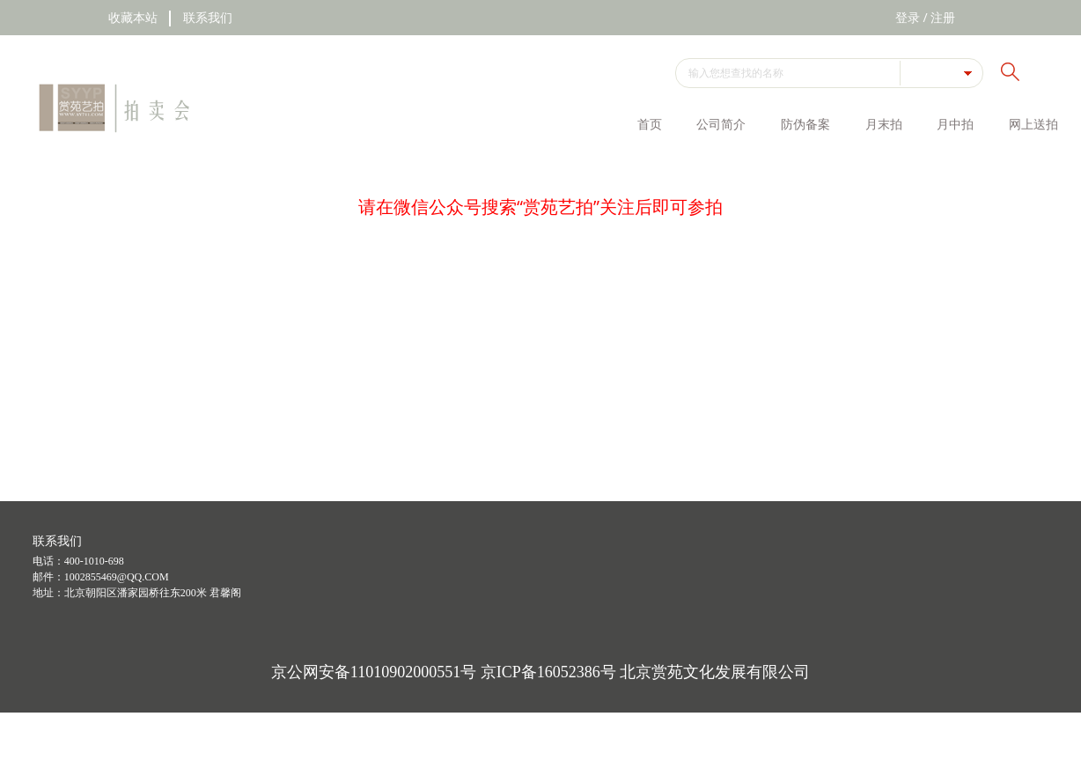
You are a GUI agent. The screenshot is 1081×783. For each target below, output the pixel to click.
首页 (649, 123)
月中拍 (955, 123)
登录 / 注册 (925, 17)
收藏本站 (133, 17)
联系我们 (207, 17)
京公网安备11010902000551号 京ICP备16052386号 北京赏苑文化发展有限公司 (540, 672)
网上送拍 (1033, 123)
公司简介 (721, 123)
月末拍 (883, 123)
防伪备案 (805, 123)
